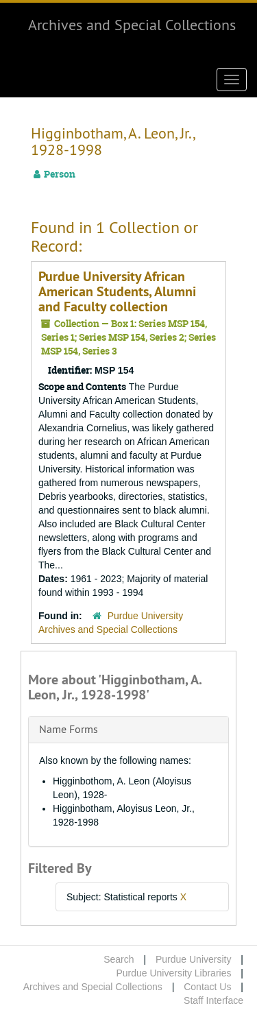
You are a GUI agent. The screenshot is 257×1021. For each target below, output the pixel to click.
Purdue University (194, 959)
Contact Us (207, 986)
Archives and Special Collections (132, 24)
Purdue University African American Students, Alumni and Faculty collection (117, 291)
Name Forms (68, 729)
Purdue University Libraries (173, 973)
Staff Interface (213, 1000)
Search (118, 959)
